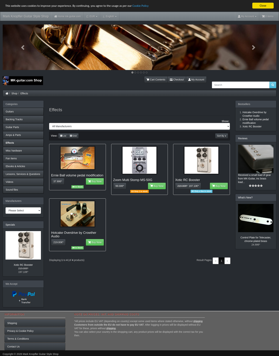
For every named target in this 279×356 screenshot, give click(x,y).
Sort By (221, 136)
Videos (9, 181)
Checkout (177, 79)
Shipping (12, 323)
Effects (24, 93)
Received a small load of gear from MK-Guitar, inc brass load (254, 179)
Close (263, 5)
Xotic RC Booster (23, 264)
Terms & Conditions (18, 338)
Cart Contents (155, 79)
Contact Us (13, 346)
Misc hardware (14, 150)
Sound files (12, 189)
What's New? (245, 197)
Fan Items (11, 158)
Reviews (243, 138)
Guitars (10, 111)
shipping (197, 321)
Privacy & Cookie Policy (20, 331)
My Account (196, 79)
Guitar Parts (12, 127)
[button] (23, 47)
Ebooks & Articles (15, 166)
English (109, 16)
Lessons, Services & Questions (23, 174)
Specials (10, 224)
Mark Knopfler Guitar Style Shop (26, 16)
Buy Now (95, 181)
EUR (91, 16)
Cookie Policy (140, 6)
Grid (73, 136)
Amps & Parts (13, 135)
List (63, 136)
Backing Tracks (14, 119)
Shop (14, 93)
